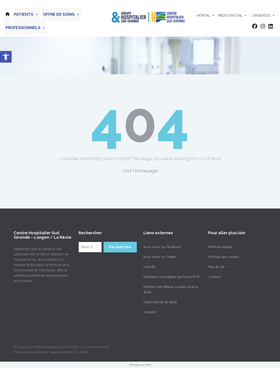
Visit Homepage (140, 170)
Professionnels (26, 27)
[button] (6, 57)
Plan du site (216, 267)
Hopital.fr (149, 312)
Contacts (214, 277)
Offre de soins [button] (61, 14)
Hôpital (206, 15)
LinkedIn (149, 267)
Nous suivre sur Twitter (159, 257)
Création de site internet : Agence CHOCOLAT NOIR (50, 352)
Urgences (264, 15)
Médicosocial (232, 15)
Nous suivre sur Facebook (162, 247)
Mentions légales (220, 247)
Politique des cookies (223, 257)
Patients (26, 14)
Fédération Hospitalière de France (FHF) (171, 277)
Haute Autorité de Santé (160, 302)
